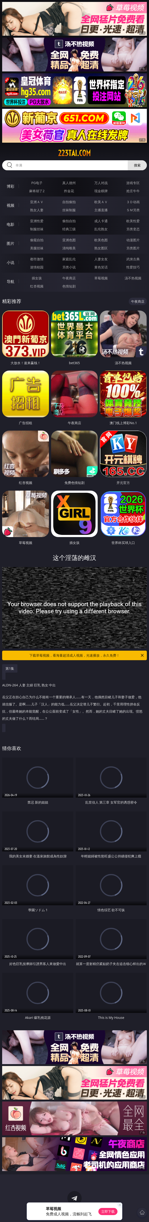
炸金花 (69, 191)
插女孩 (37, 278)
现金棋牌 (101, 191)
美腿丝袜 (36, 248)
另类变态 (133, 229)
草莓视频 (101, 278)
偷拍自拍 (69, 221)
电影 (10, 224)
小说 (10, 262)
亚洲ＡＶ (36, 202)
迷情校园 (36, 267)
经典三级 (69, 229)
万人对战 (101, 183)
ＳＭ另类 (133, 210)
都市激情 (36, 259)
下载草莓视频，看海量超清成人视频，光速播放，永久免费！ (86, 655)
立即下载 (108, 1211)
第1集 (9, 668)
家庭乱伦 (69, 259)
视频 (10, 205)
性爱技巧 (133, 267)
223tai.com (74, 153)
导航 (10, 281)
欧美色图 (101, 240)
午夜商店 (69, 278)
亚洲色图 (69, 240)
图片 (10, 243)
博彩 (10, 186)
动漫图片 (133, 240)
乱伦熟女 (101, 229)
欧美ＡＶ (101, 202)
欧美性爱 (133, 221)
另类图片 (133, 248)
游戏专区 (133, 183)
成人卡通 (101, 221)
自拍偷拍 (69, 202)
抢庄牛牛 (133, 191)
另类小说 (69, 267)
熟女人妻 (36, 210)
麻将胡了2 (36, 191)
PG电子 (37, 183)
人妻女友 (101, 259)
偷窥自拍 (36, 240)
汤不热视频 (133, 278)
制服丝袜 (36, 229)
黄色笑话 (101, 267)
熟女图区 (101, 248)
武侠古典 (133, 259)
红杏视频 (36, 286)
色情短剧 (69, 286)
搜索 (137, 165)
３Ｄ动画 (133, 202)
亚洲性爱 (36, 221)
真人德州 (69, 183)
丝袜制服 (69, 210)
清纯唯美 (69, 248)
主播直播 (101, 210)
